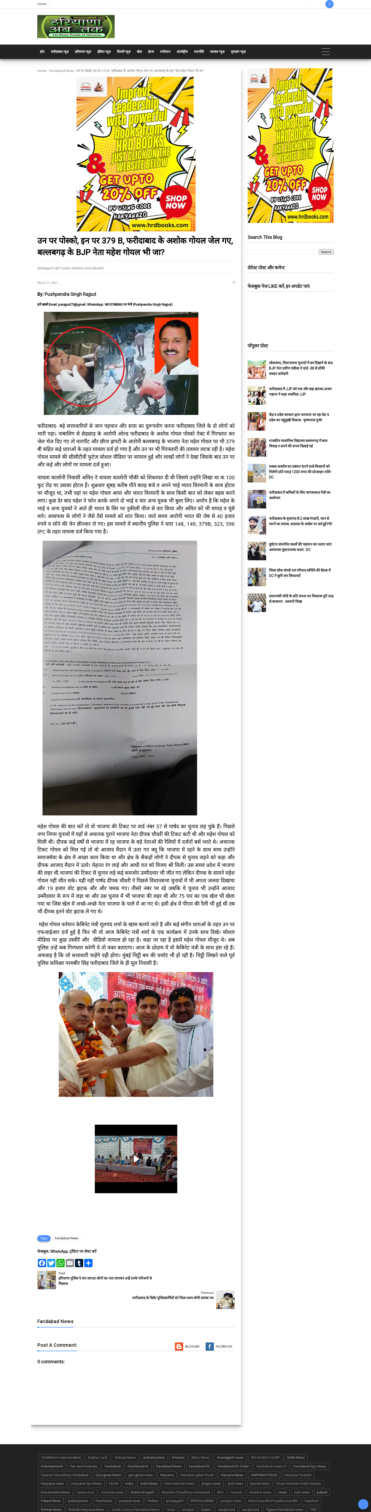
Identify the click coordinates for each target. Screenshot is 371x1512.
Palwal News (51, 1481)
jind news (235, 1463)
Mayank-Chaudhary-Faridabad (186, 1472)
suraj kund (226, 1490)
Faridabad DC (138, 1446)
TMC (313, 1490)
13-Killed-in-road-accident (61, 1437)
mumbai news (260, 1472)
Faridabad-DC (199, 1446)
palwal (322, 1472)
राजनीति (199, 52)
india (129, 1463)
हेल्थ (151, 52)
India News (149, 1463)
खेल (139, 52)
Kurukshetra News (55, 1472)
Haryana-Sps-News (86, 1463)
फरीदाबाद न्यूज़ (60, 52)
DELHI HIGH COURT (265, 1437)
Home (41, 4)
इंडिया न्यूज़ (104, 52)
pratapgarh (175, 1481)
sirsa (171, 1490)
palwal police (78, 1481)
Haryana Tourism (297, 1455)
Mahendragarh (143, 1472)
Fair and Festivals (83, 1446)
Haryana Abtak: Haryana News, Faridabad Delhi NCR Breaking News (86, 1507)
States (206, 1490)
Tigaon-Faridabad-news (284, 1490)
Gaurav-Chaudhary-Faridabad (64, 1455)
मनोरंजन (165, 52)
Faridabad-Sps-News (310, 1446)
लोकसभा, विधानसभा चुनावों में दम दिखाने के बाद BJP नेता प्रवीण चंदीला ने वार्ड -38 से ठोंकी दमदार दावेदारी (301, 368)
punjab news (231, 1481)
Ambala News (125, 1437)
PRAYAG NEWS (202, 1481)
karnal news (259, 1463)
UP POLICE (70, 1498)
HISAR (113, 1463)
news (283, 1472)
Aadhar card (97, 1437)
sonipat (188, 1490)
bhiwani (178, 1437)
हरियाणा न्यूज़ (83, 52)
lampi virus (85, 1472)
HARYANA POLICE (264, 1455)
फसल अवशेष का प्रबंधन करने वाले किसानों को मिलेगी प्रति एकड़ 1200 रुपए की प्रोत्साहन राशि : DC (300, 471)
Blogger (192, 1327)
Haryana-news (52, 1463)
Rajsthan (312, 1481)
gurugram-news (140, 1455)
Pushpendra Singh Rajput (70, 294)
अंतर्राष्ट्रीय (182, 52)
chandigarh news (230, 1437)
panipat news (130, 1481)
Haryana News (232, 1455)
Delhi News (296, 1437)
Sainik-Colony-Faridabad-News (136, 1490)
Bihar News (200, 1437)
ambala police (154, 1437)
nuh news (302, 1472)
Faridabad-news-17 (271, 1446)
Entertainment (52, 1446)
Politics (153, 1481)
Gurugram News (108, 1455)
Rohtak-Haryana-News (86, 1490)
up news (47, 1498)
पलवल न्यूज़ (217, 52)
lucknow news (113, 1472)
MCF (220, 1472)
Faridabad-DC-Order (233, 1446)
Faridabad (113, 1446)
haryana (167, 1455)
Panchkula (104, 1481)
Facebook (224, 1327)
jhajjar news (211, 1463)
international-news (180, 1463)
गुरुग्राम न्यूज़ (238, 52)
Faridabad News (61, 70)
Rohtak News (51, 1490)
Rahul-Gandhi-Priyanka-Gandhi (273, 1481)
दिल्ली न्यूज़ (124, 52)
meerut (236, 1472)
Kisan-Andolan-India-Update (299, 1463)
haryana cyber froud (197, 1455)
